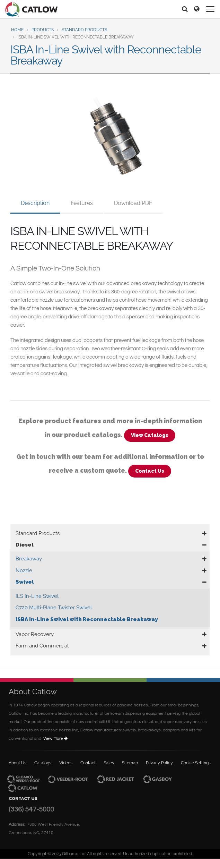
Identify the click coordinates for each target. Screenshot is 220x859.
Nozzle (24, 570)
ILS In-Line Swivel (37, 596)
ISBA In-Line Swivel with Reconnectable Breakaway (87, 619)
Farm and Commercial (42, 646)
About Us (17, 763)
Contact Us (149, 471)
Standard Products (84, 29)
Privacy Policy (159, 763)
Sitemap (130, 763)
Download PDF (133, 203)
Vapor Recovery (35, 634)
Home (17, 29)
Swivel (25, 582)
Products (43, 29)
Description (35, 203)
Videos (65, 763)
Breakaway (29, 559)
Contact (88, 763)
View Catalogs (149, 435)
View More (56, 738)
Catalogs (42, 763)
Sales (109, 763)
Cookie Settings (196, 763)
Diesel (25, 545)
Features (82, 203)
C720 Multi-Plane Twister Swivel (54, 607)
